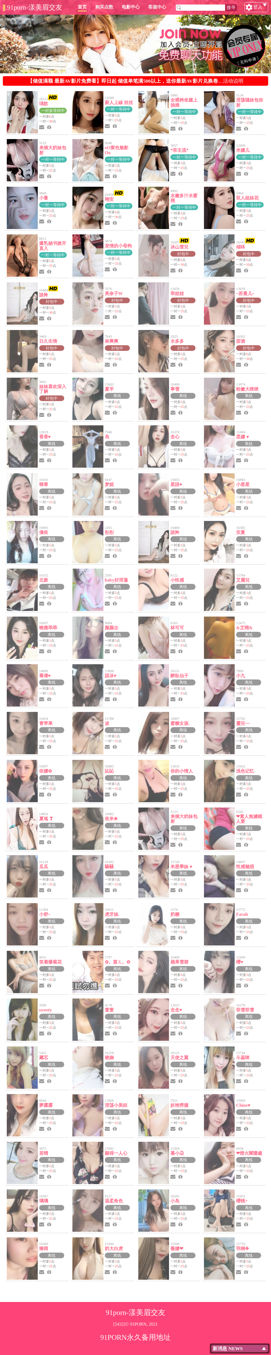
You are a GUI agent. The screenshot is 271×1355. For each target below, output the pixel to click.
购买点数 (131, 7)
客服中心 (184, 7)
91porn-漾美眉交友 (34, 7)
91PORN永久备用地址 (135, 1337)
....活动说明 (135, 81)
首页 (109, 7)
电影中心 (157, 7)
